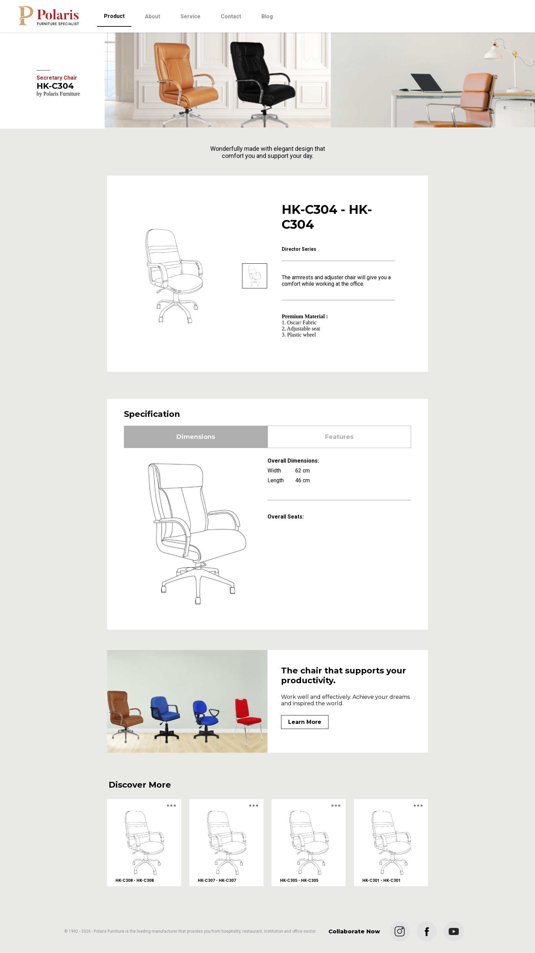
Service (190, 16)
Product (114, 16)
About (152, 16)
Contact (231, 16)
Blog (267, 16)
